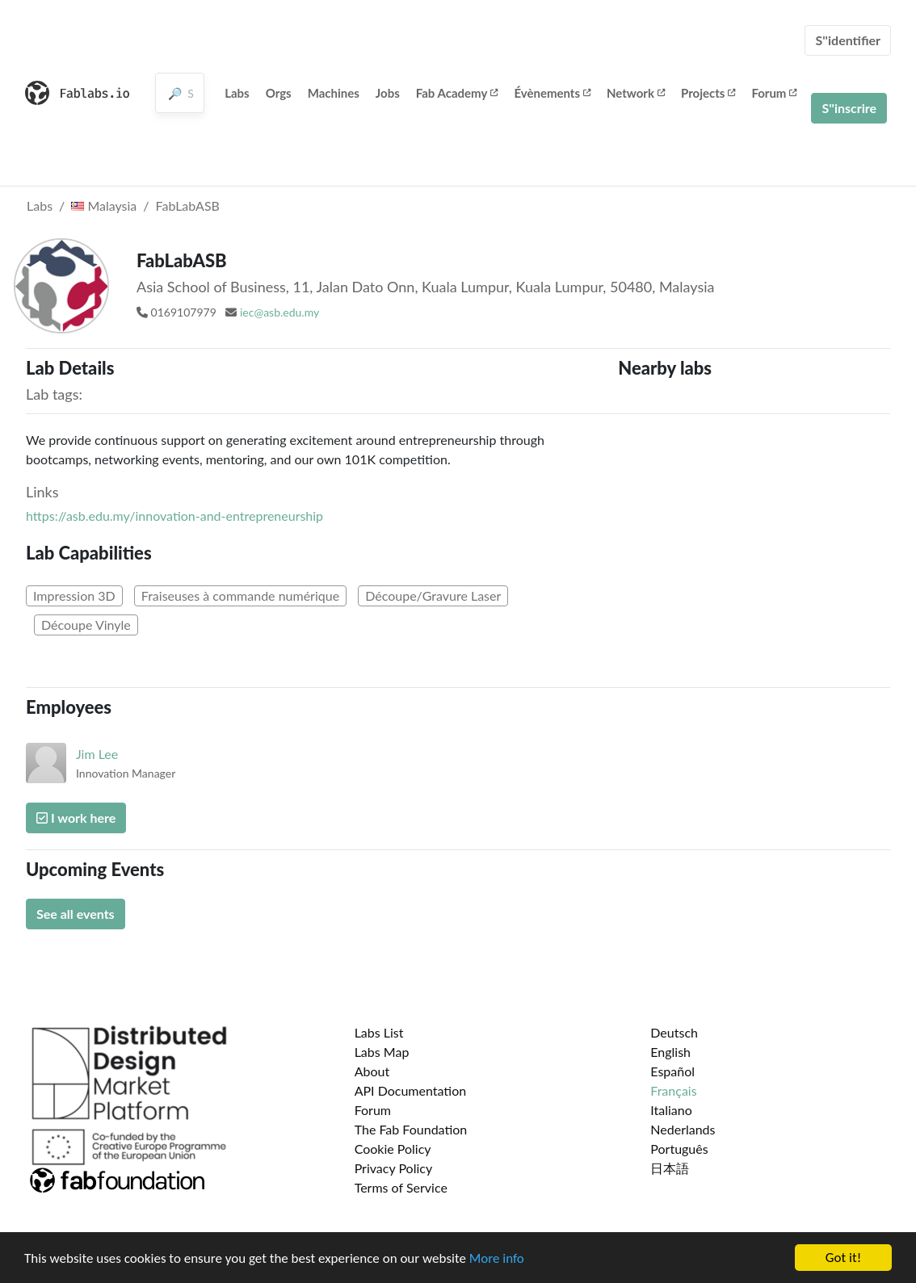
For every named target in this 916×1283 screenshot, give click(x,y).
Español (672, 1071)
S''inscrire (848, 107)
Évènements (552, 93)
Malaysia (104, 205)
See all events (75, 913)
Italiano (671, 1109)
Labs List (379, 1032)
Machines (333, 93)
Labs (237, 93)
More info (496, 1259)
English (670, 1051)
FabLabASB (188, 205)
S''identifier (847, 40)
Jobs (388, 93)
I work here (76, 817)
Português (679, 1148)
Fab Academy (457, 93)
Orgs (279, 93)
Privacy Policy (394, 1168)
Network (636, 93)
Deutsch (674, 1032)
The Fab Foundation (411, 1129)
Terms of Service (401, 1187)
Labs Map (382, 1051)
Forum (773, 93)
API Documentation (411, 1090)
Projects (708, 93)
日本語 (669, 1168)
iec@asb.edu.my (279, 312)
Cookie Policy (393, 1148)
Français (673, 1090)
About (372, 1071)
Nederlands (682, 1129)
